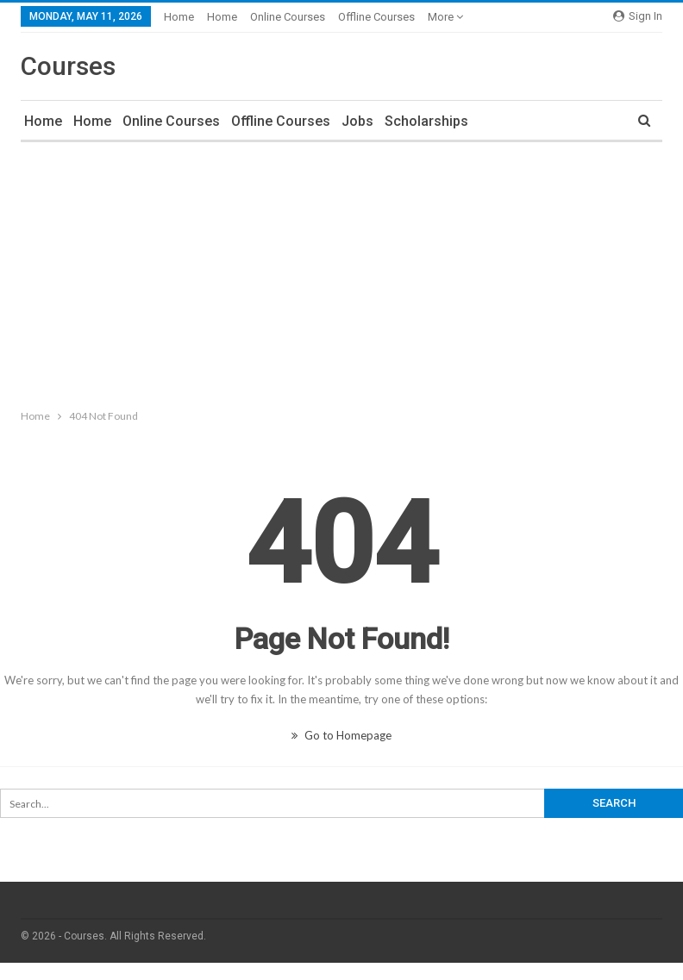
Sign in (637, 15)
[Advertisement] (341, 271)
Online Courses (287, 16)
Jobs (357, 121)
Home (179, 16)
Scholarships (426, 121)
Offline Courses (376, 16)
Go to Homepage (341, 735)
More (445, 16)
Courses (68, 66)
